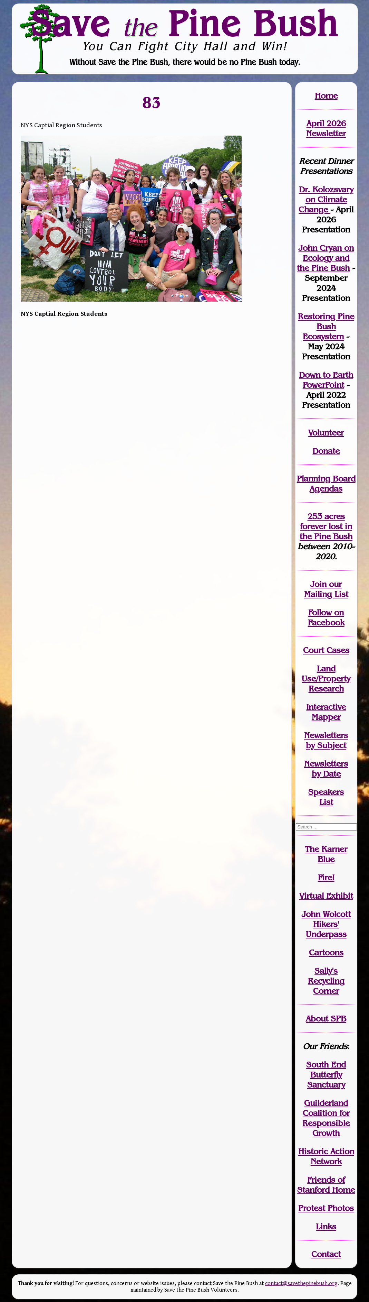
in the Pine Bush (326, 531)
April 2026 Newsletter (326, 128)
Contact (326, 1254)
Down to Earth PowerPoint (326, 380)
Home (326, 96)
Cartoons (326, 952)
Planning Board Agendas (326, 484)
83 (152, 102)
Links (326, 1226)
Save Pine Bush (185, 23)
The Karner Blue (326, 854)
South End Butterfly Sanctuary (326, 1075)
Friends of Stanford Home (326, 1185)
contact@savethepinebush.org (301, 1283)
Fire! (326, 877)
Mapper (326, 717)
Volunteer (326, 433)
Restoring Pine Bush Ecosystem (326, 326)
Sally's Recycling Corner (326, 981)
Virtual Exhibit (326, 896)
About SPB (326, 1019)
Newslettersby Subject (326, 740)
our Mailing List (326, 589)
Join (318, 584)
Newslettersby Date (326, 769)
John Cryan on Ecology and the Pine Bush (325, 258)
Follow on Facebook (326, 617)
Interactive (326, 707)
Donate (326, 451)
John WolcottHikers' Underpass (326, 924)
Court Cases (326, 650)
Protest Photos (326, 1208)
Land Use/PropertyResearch (326, 678)
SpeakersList (326, 797)
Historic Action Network (326, 1156)
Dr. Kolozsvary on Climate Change (326, 199)
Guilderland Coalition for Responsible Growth (326, 1118)
